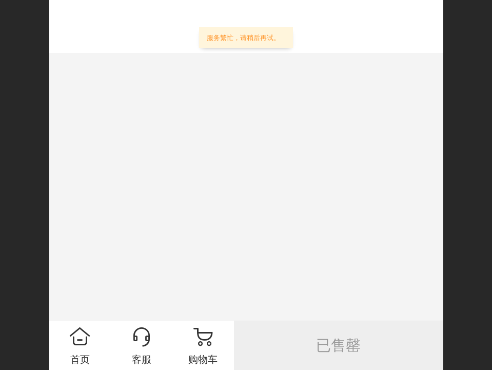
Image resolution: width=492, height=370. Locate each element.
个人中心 (401, 29)
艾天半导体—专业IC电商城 (188, 26)
